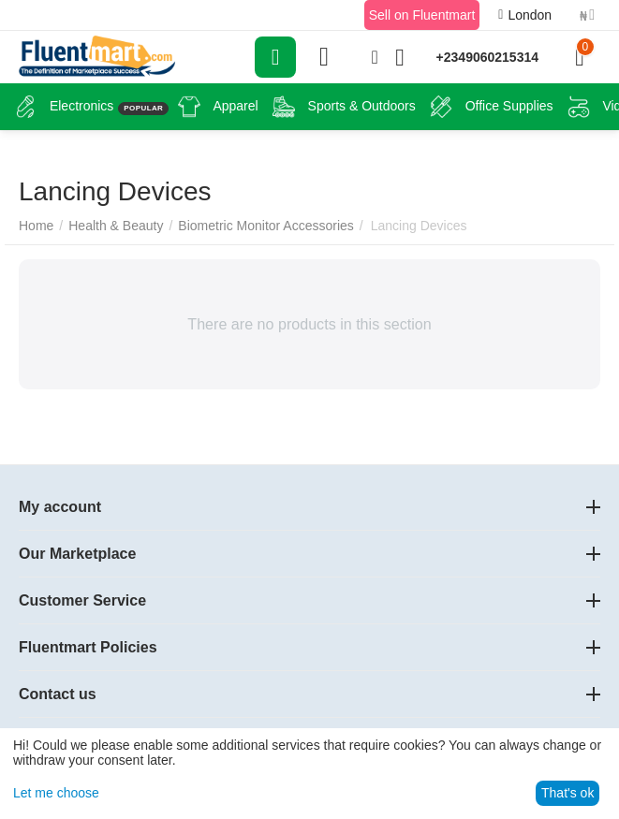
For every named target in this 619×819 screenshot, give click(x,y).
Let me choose (56, 792)
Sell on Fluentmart (422, 14)
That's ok (567, 792)
